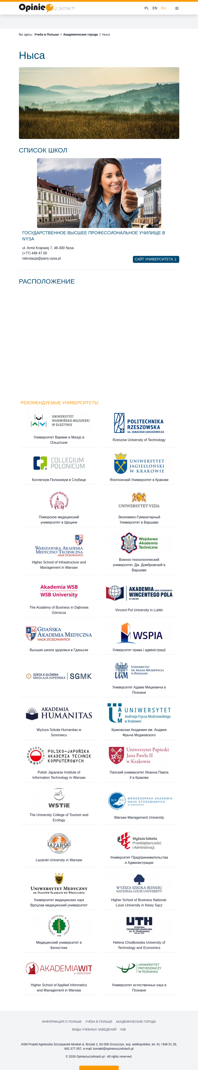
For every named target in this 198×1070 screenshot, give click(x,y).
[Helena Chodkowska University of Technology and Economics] (139, 932)
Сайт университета (156, 259)
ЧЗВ (123, 1029)
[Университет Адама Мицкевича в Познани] (139, 677)
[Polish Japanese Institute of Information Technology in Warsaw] (59, 762)
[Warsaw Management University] (139, 805)
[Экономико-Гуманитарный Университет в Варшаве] (139, 507)
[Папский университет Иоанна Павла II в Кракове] (139, 762)
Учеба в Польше (46, 34)
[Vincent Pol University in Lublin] (139, 597)
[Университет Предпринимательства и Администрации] (139, 847)
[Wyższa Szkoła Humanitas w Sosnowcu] (59, 720)
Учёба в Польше (98, 1021)
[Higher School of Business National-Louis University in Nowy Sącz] (139, 890)
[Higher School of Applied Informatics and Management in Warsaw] (59, 975)
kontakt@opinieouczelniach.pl (113, 1048)
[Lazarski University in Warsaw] (59, 847)
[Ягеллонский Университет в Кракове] (139, 467)
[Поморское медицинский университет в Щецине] (59, 507)
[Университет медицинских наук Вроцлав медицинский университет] (59, 890)
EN (154, 8)
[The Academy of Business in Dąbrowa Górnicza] (59, 597)
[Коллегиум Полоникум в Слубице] (59, 467)
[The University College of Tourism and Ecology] (59, 805)
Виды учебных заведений (94, 1029)
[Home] (47, 8)
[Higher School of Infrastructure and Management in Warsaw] (59, 553)
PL (147, 8)
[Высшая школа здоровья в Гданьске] (59, 638)
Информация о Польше (62, 1021)
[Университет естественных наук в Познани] (139, 975)
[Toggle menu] (177, 8)
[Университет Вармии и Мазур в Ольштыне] (59, 427)
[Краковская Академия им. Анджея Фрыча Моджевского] (139, 720)
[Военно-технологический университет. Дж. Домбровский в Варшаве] (139, 553)
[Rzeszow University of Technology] (139, 427)
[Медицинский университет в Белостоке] (59, 932)
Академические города (80, 34)
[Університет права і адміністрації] (139, 638)
